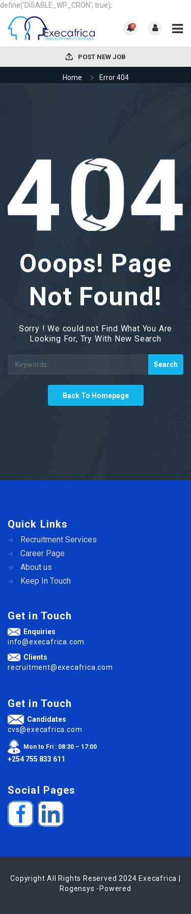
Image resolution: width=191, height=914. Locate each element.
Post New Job (96, 57)
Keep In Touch (45, 581)
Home (72, 77)
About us (36, 567)
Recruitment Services (58, 539)
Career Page (42, 553)
